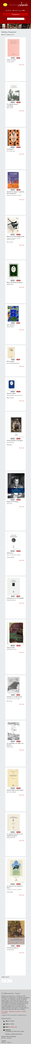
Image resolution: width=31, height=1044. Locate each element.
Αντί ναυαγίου (11, 325)
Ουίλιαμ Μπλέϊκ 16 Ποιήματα (15, 440)
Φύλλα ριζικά (10, 361)
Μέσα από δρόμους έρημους (14, 282)
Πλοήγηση (15, 14)
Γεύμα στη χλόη (11, 60)
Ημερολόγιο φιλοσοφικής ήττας (15, 236)
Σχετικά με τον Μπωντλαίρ (14, 696)
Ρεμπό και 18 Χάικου (12, 501)
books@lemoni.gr (13, 1027)
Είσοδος (9, 10)
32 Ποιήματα (10, 149)
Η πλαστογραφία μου (13, 947)
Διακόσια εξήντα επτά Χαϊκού (15, 790)
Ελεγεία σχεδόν (11, 393)
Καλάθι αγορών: (19, 10)
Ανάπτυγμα (10, 553)
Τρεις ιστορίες (11, 647)
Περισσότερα (21, 64)
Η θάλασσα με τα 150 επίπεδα (15, 598)
